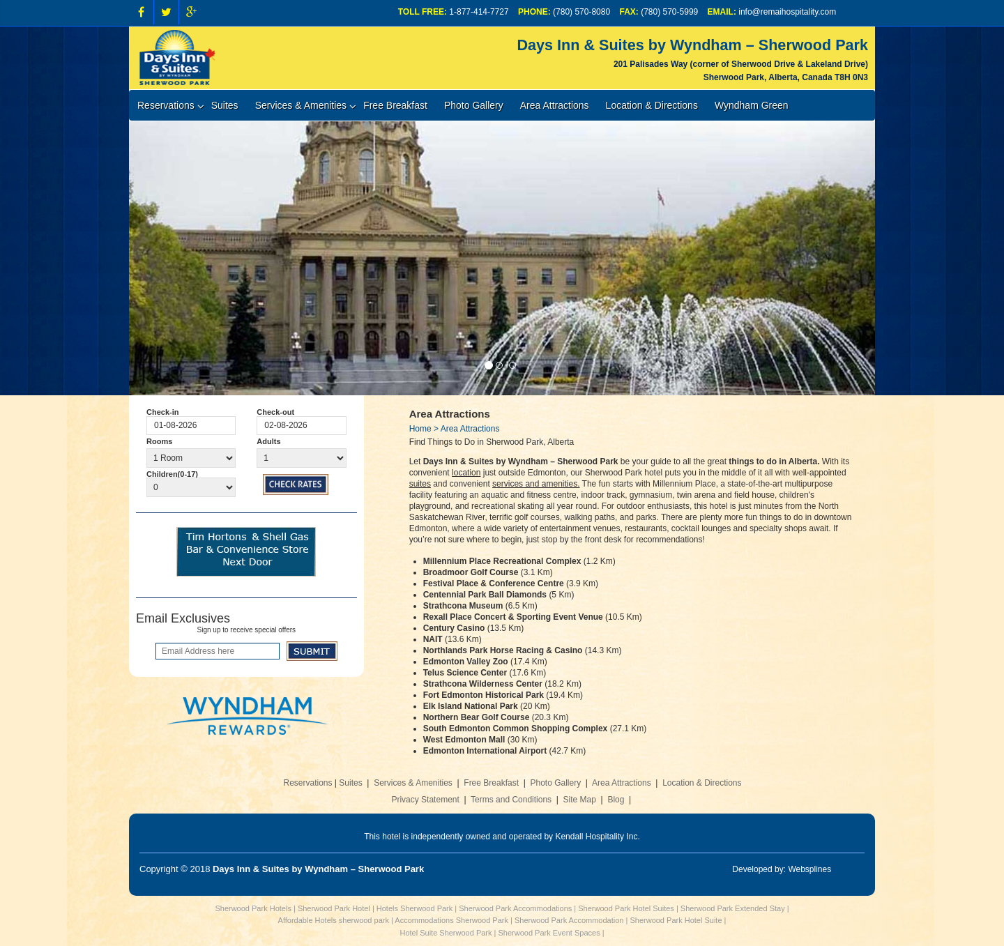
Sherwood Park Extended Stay (732, 908)
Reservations (166, 105)
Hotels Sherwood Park (414, 908)
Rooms (159, 441)
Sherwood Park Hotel (334, 908)
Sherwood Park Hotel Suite (676, 920)
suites (420, 484)
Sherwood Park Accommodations (515, 908)
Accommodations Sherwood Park (451, 920)
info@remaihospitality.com (787, 12)
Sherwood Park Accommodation (569, 920)
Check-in (162, 412)
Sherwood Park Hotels (253, 908)
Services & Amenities (301, 105)
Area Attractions (554, 105)
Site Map (579, 799)
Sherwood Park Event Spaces (549, 933)
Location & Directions (652, 105)
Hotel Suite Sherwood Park (446, 933)
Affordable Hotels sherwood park (333, 920)
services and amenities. (535, 484)
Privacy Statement (425, 799)
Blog (615, 799)
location (466, 473)
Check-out (275, 412)
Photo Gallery (473, 105)
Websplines (809, 869)
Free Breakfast (395, 105)
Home (420, 429)
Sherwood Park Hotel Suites (626, 908)
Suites (224, 105)
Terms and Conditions (511, 799)
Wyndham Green (752, 105)
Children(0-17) (172, 474)
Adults (268, 441)
